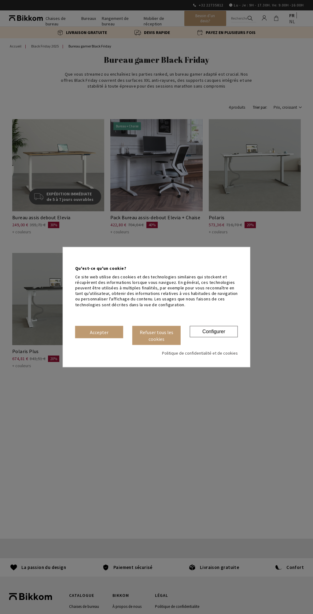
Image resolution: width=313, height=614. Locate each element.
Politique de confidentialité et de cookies (200, 353)
